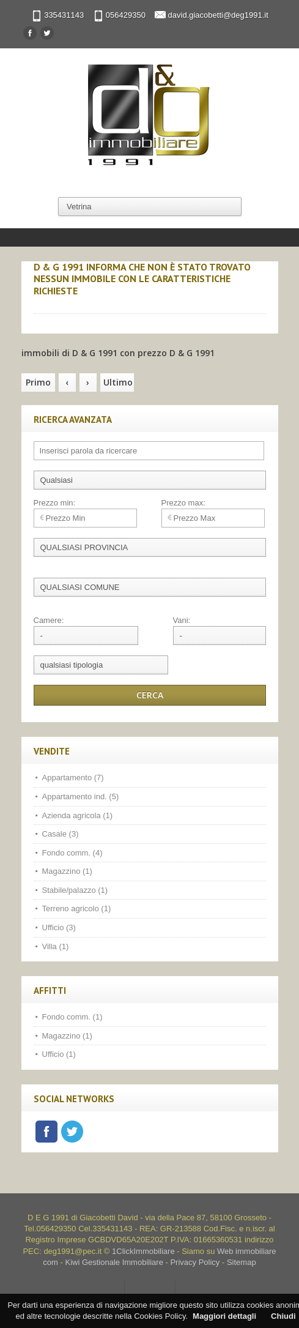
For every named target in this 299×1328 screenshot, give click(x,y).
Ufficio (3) (59, 927)
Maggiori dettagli (224, 1316)
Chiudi (283, 1316)
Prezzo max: (183, 502)
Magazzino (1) (67, 871)
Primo (38, 382)
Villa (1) (55, 946)
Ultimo (118, 382)
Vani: (182, 620)
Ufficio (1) (59, 1054)
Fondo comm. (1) (72, 1016)
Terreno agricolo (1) (76, 908)
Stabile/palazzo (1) (75, 890)
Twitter (72, 1132)
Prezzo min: (55, 502)
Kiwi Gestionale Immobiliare (114, 1262)
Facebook (46, 1132)
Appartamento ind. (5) (80, 796)
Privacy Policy (195, 1262)
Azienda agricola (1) (77, 815)
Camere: (49, 620)
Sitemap (241, 1262)
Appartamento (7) (73, 777)
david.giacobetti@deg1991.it (218, 15)
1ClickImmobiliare (143, 1251)
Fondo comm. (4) (72, 852)
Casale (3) (60, 833)
